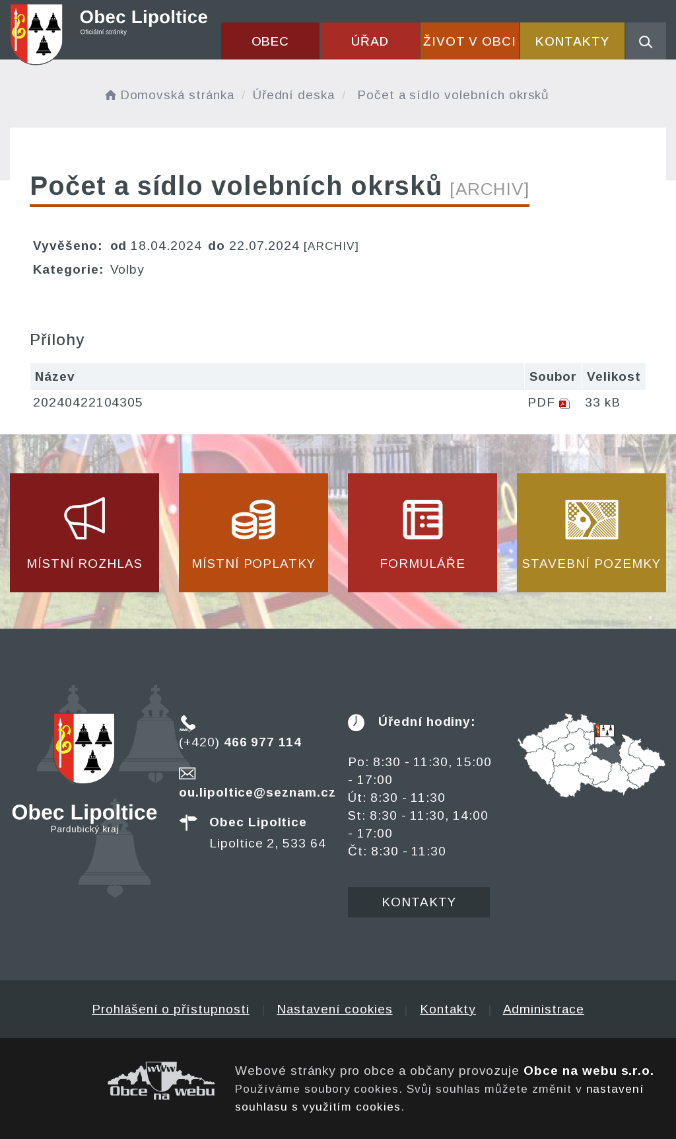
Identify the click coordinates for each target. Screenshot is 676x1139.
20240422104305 (88, 402)
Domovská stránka (168, 95)
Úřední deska (294, 95)
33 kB (603, 402)
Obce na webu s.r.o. (589, 1071)
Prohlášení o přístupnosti (171, 1009)
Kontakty (572, 41)
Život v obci (469, 41)
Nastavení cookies (334, 1009)
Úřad (370, 41)
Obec (271, 41)
